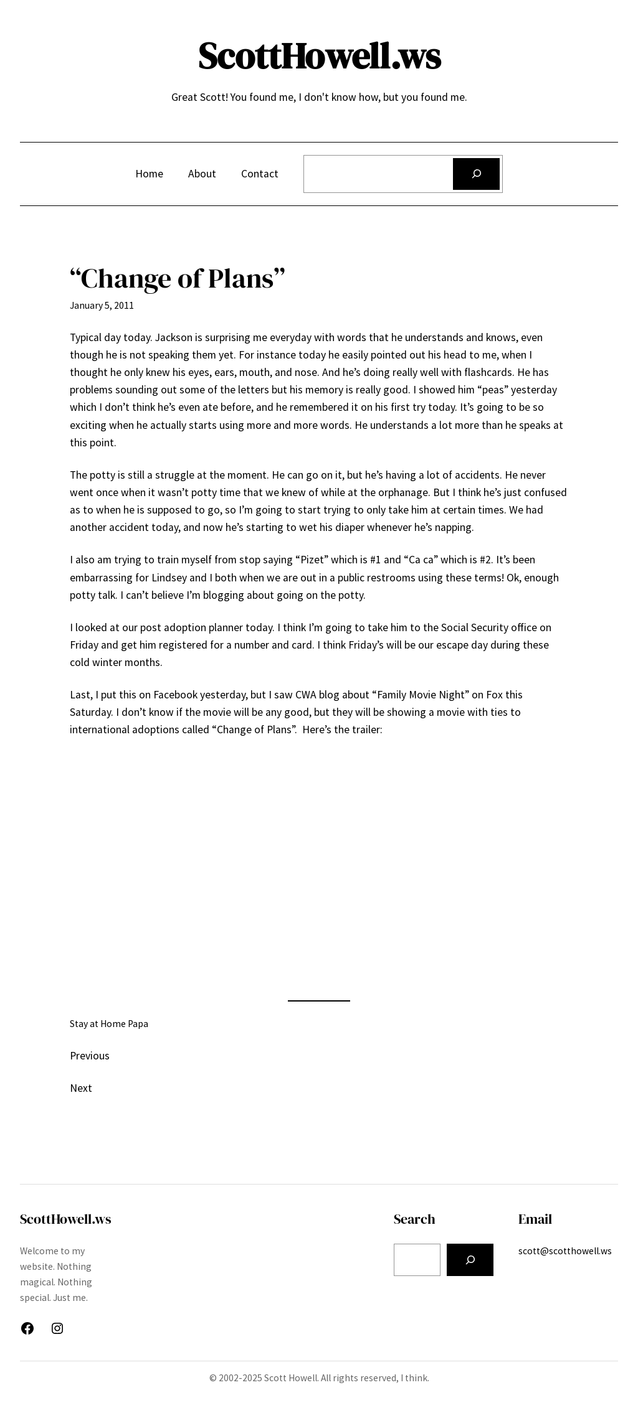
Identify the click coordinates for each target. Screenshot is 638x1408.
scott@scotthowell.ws (565, 1251)
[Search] (476, 174)
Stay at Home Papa (109, 1024)
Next (81, 1088)
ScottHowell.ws (319, 56)
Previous (90, 1056)
